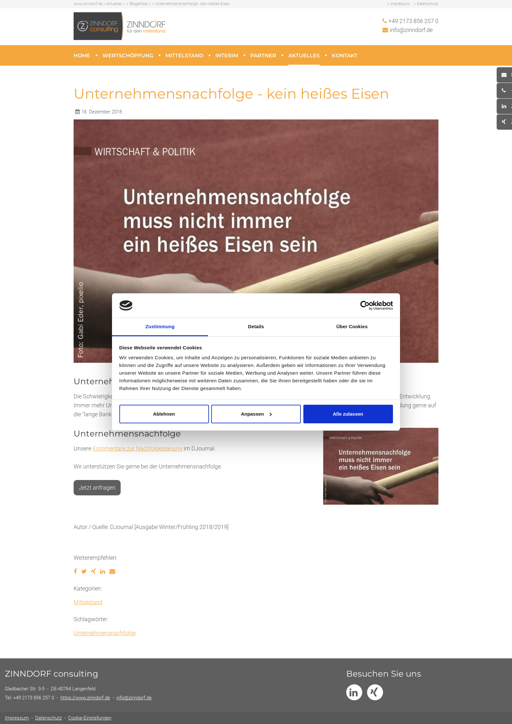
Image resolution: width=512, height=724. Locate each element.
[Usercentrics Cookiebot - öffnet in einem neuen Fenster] (365, 305)
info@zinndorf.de (411, 30)
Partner (263, 56)
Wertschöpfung (127, 56)
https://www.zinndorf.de (85, 698)
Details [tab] (256, 326)
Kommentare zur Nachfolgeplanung (137, 448)
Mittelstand (184, 56)
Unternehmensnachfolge (105, 633)
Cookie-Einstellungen (89, 718)
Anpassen (256, 414)
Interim (226, 56)
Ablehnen (164, 414)
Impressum (400, 4)
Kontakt (344, 56)
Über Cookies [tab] (352, 326)
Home (82, 56)
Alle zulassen (348, 414)
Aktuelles (304, 56)
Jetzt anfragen (97, 487)
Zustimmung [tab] (160, 326)
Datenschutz (427, 4)
